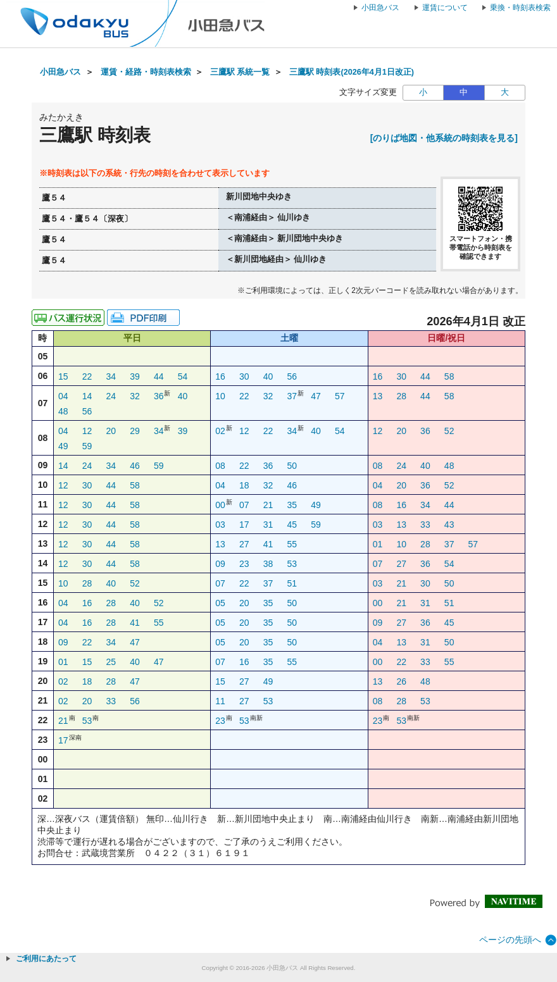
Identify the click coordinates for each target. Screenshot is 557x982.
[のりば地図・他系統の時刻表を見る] (444, 138)
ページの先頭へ (510, 940)
